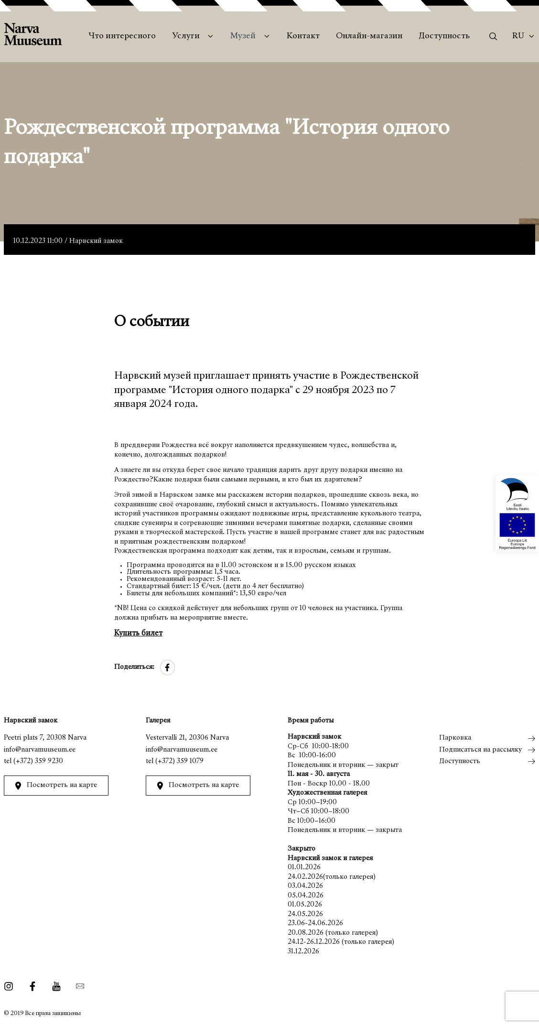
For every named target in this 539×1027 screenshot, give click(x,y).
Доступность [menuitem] (444, 36)
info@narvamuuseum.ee (39, 750)
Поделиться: (134, 667)
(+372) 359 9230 (38, 761)
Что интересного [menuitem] (122, 36)
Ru (518, 36)
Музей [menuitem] (243, 36)
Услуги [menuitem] (186, 36)
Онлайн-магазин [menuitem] (369, 36)
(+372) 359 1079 (179, 761)
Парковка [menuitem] (455, 738)
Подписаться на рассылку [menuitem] (480, 750)
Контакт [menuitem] (303, 36)
